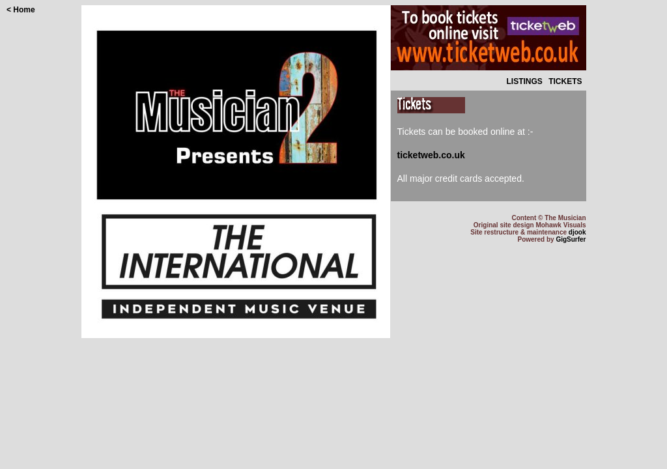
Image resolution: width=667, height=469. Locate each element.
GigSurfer (571, 239)
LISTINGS (524, 81)
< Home (21, 9)
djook (577, 232)
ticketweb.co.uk (431, 155)
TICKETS (565, 81)
